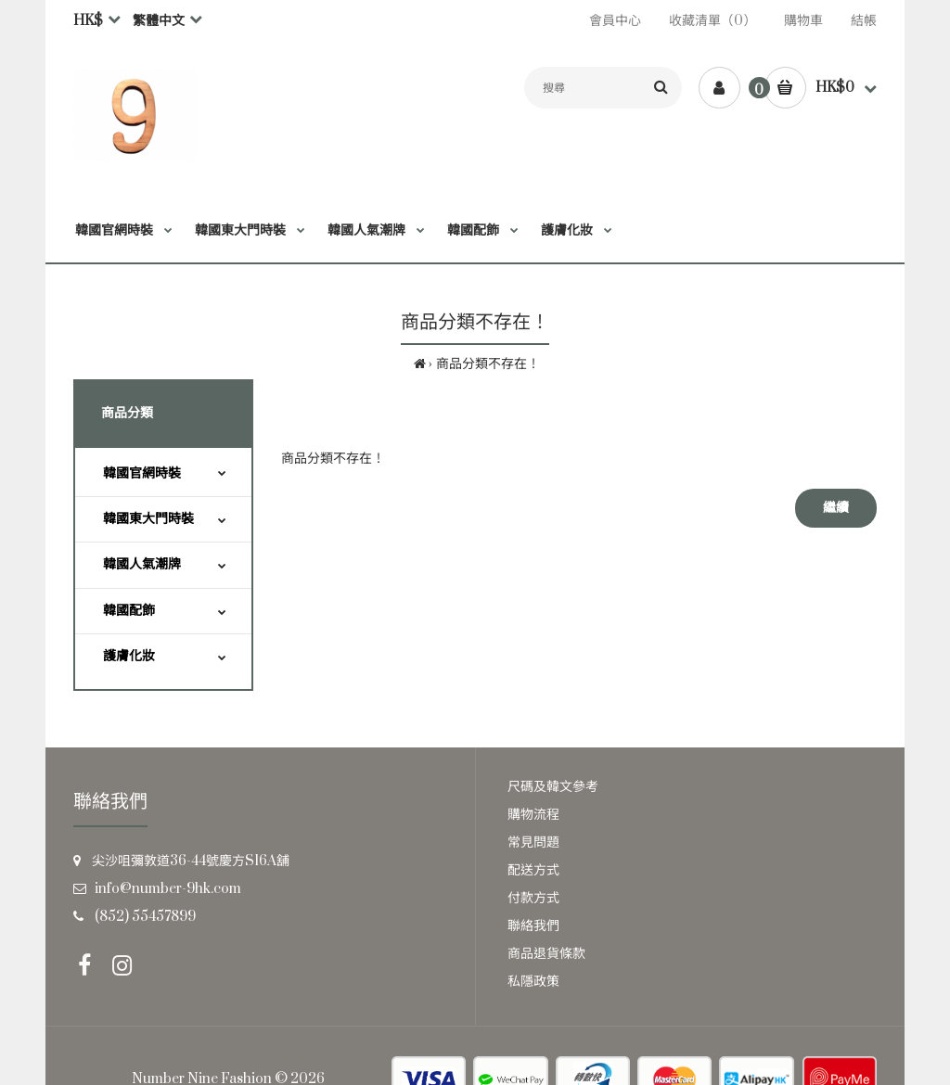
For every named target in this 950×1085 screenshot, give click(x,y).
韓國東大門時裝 (148, 519)
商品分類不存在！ (488, 364)
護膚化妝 (129, 656)
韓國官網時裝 (142, 473)
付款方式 (533, 898)
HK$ (88, 21)
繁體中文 (159, 21)
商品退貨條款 (546, 954)
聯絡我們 (533, 926)
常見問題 (533, 842)
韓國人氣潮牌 (142, 564)
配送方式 (533, 870)
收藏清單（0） (712, 21)
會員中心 (615, 21)
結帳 (864, 21)
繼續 (836, 508)
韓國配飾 (129, 610)
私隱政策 (533, 981)
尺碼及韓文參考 (552, 787)
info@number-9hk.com (168, 889)
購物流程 (533, 814)
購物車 (803, 21)
